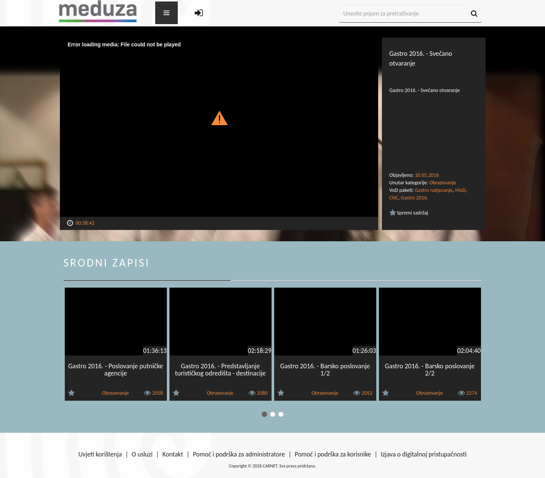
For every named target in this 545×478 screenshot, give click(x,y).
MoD (460, 190)
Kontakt (172, 454)
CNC (393, 198)
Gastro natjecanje (434, 190)
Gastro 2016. (414, 198)
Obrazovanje (442, 182)
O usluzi (142, 454)
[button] (219, 117)
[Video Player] (219, 127)
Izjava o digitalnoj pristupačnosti (424, 454)
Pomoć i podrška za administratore (239, 454)
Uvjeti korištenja (100, 454)
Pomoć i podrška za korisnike (333, 454)
